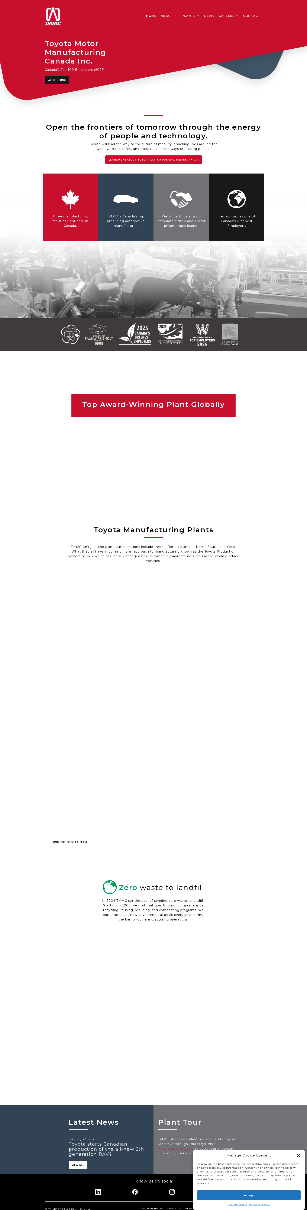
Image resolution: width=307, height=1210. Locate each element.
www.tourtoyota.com (176, 1149)
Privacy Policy (259, 1204)
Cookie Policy (237, 1204)
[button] (298, 1155)
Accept (249, 1195)
